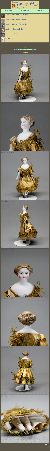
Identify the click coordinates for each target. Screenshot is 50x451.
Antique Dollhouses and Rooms (14, 16)
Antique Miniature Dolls (12, 30)
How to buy (41, 10)
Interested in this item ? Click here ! (25, 49)
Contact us (25, 10)
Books (5, 40)
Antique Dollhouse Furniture (13, 20)
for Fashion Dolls (9, 35)
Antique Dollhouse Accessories (14, 25)
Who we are (9, 10)
